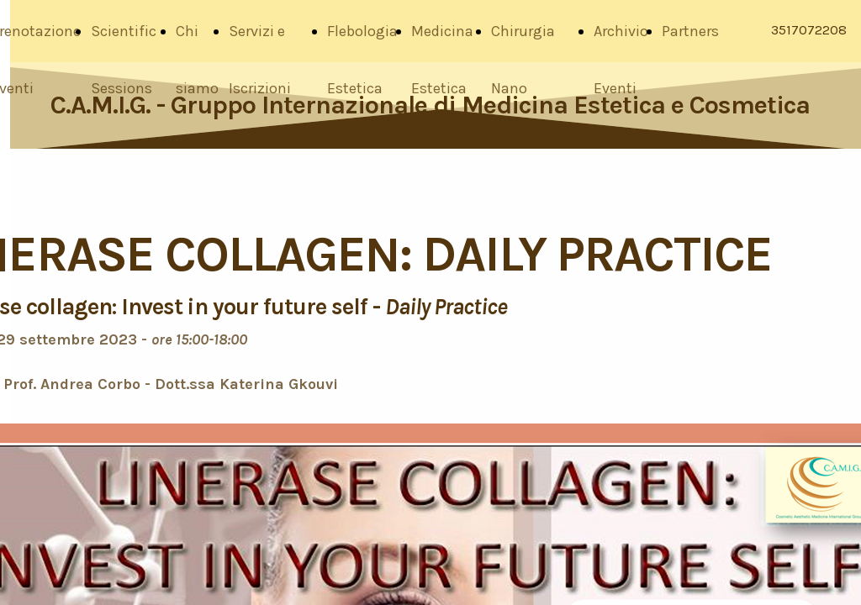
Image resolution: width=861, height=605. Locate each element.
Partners (690, 31)
